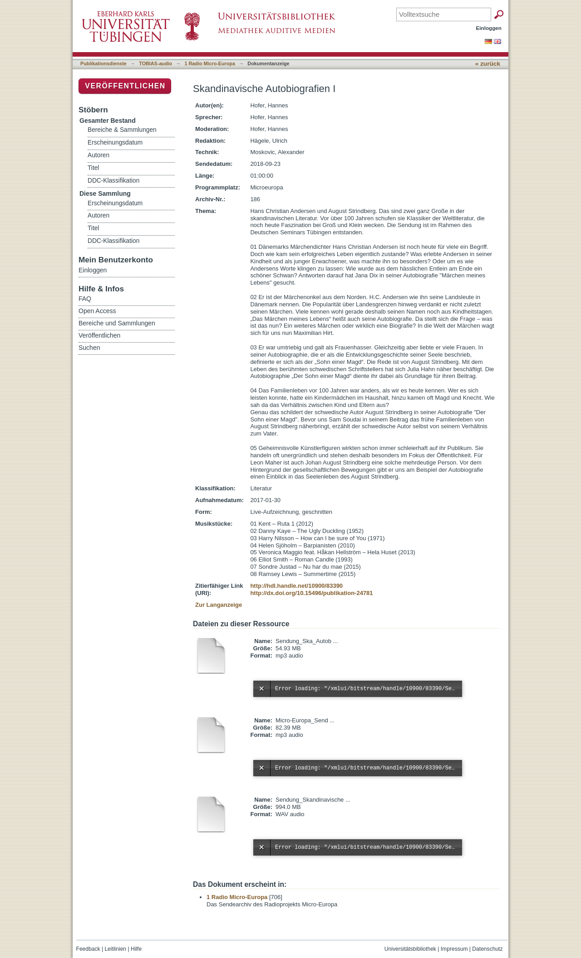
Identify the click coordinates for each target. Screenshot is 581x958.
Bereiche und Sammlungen (117, 323)
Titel (93, 168)
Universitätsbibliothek (410, 949)
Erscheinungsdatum (115, 142)
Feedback (88, 949)
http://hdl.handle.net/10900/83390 (296, 585)
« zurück (487, 63)
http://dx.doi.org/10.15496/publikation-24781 (311, 593)
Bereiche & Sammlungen (122, 129)
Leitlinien (115, 949)
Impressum (454, 949)
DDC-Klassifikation (113, 180)
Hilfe (136, 949)
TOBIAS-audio (155, 63)
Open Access (97, 310)
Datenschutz (487, 949)
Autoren (98, 155)
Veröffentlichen (125, 86)
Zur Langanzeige (218, 604)
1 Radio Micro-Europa (210, 63)
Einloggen (489, 28)
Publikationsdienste (103, 63)
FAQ (85, 298)
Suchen (89, 347)
